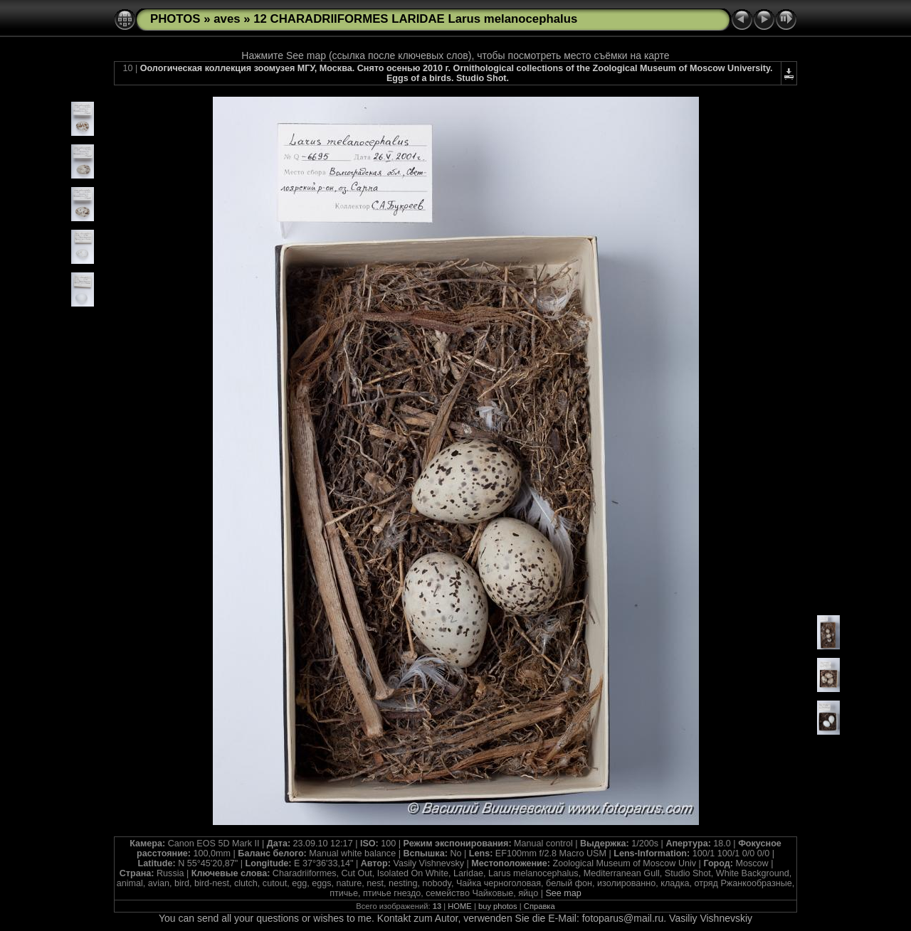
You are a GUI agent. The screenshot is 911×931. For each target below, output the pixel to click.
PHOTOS (175, 19)
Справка (539, 906)
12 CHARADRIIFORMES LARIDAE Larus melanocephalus (415, 19)
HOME (460, 906)
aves (227, 19)
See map (563, 893)
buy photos (497, 906)
